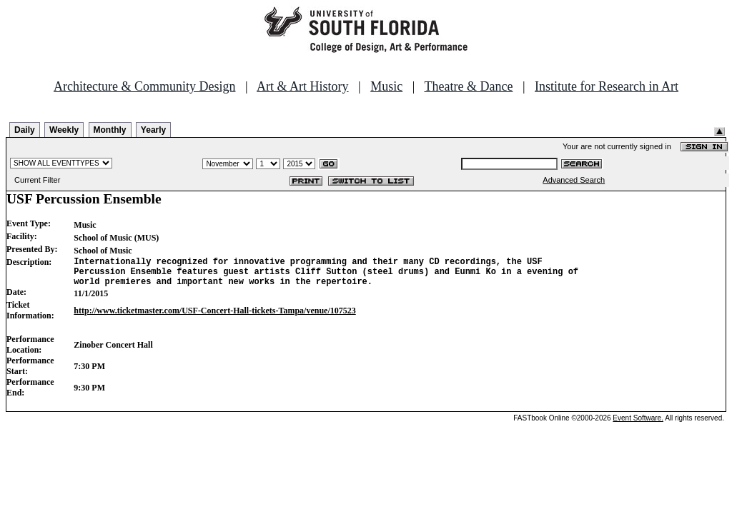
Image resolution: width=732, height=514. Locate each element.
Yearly (153, 130)
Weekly (64, 130)
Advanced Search (574, 180)
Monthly (110, 130)
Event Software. (638, 424)
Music (386, 86)
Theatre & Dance (468, 86)
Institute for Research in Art (606, 86)
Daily (24, 130)
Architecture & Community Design (144, 86)
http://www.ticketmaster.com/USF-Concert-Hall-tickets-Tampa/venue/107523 (214, 317)
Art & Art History (303, 86)
